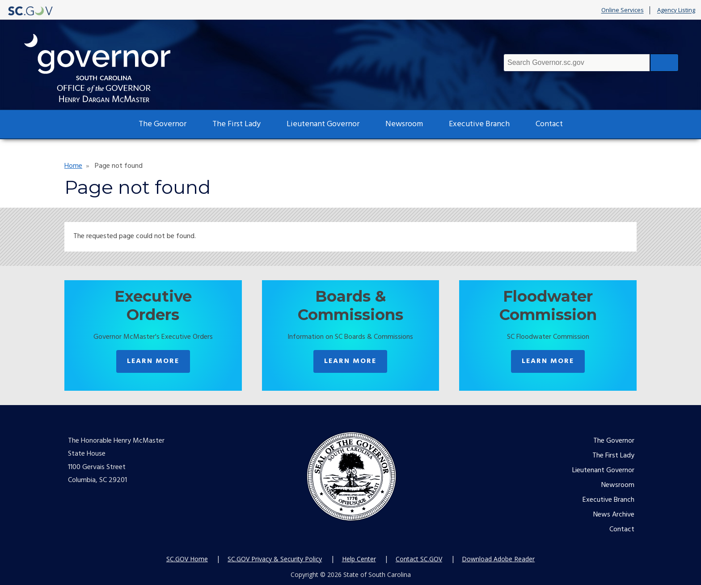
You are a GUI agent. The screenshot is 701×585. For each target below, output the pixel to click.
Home (73, 166)
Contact (549, 124)
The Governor (162, 124)
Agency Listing (676, 10)
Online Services (622, 10)
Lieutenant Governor (323, 124)
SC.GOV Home (187, 559)
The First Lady (236, 124)
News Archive (613, 515)
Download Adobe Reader (498, 559)
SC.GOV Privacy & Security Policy (275, 559)
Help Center (359, 559)
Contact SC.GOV (419, 559)
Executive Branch (479, 124)
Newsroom (404, 124)
